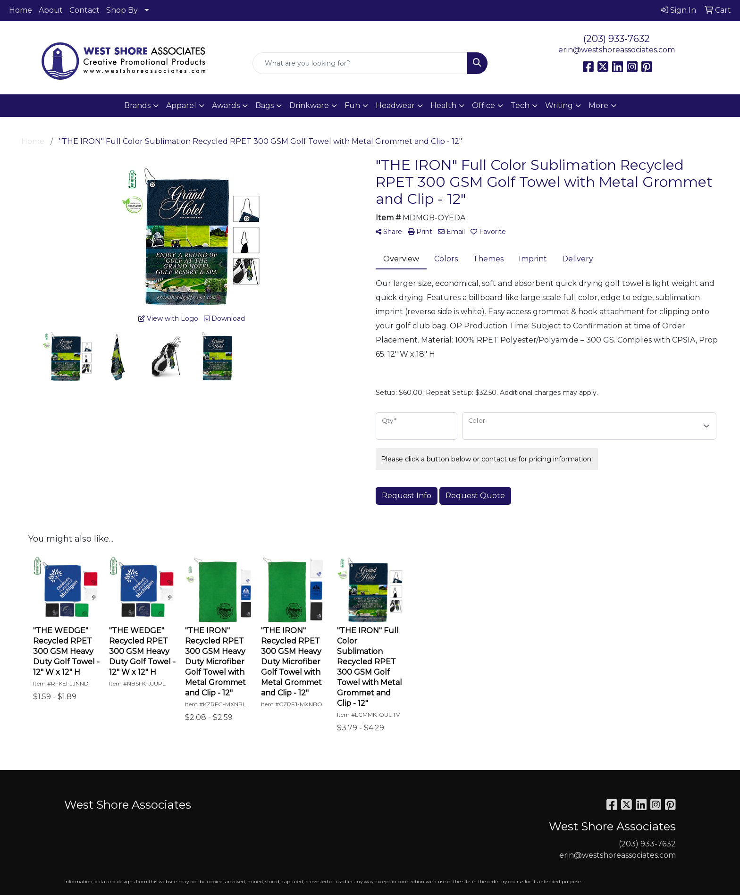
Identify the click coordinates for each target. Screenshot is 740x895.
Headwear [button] (395, 105)
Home (20, 10)
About (51, 10)
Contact (84, 10)
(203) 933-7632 (616, 38)
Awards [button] (226, 105)
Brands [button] (137, 105)
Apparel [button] (181, 105)
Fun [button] (352, 105)
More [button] (598, 105)
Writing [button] (559, 105)
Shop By (122, 10)
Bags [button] (264, 105)
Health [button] (443, 105)
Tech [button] (520, 105)
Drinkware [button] (309, 105)
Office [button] (483, 105)
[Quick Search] (360, 63)
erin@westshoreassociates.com (616, 49)
